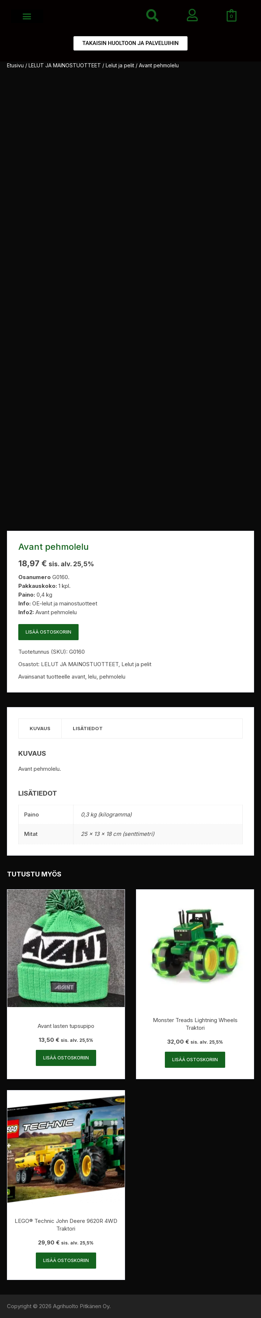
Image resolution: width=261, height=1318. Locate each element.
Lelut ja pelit (120, 65)
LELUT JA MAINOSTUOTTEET (65, 65)
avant (78, 676)
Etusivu (15, 65)
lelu (92, 676)
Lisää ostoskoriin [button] (66, 1057)
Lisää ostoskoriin (48, 632)
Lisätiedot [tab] (88, 728)
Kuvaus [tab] (40, 728)
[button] (27, 16)
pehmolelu (112, 676)
